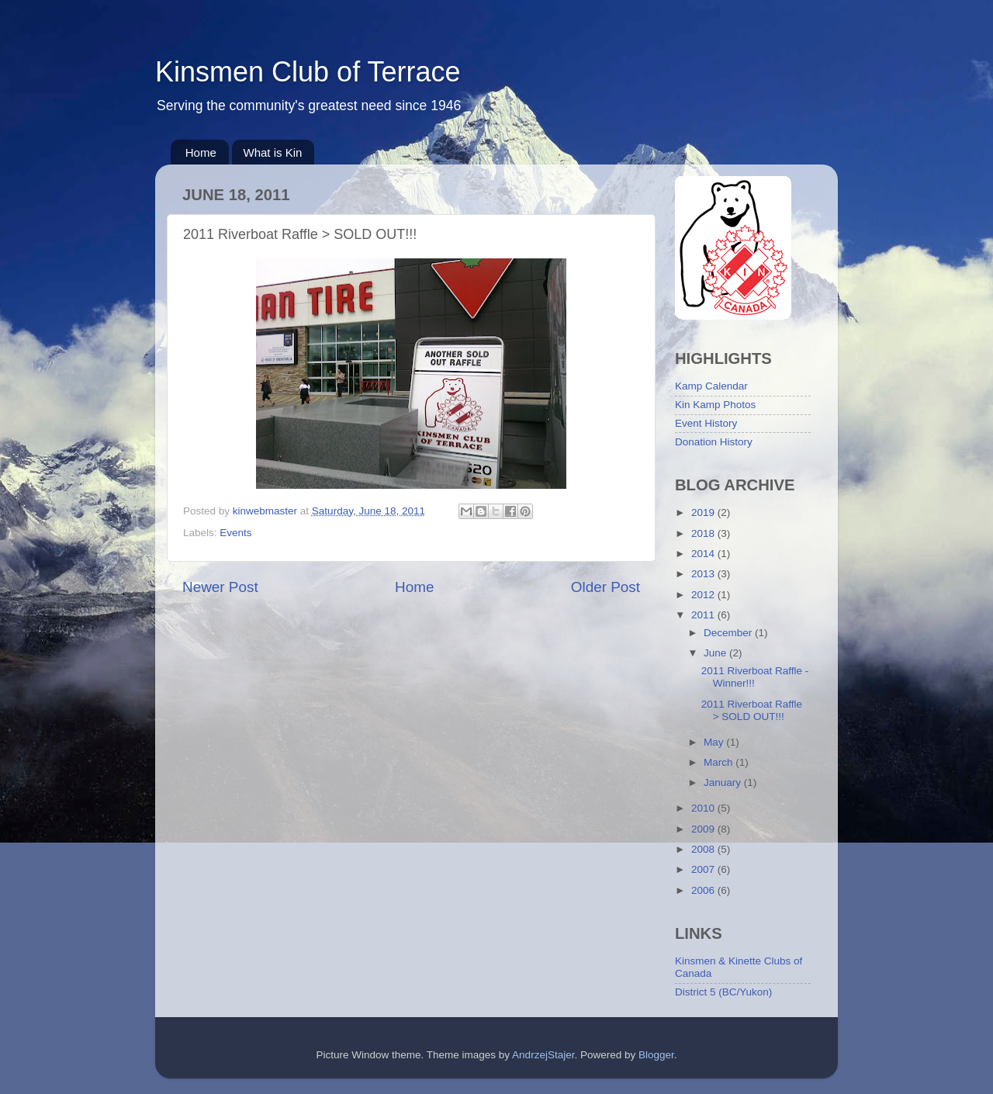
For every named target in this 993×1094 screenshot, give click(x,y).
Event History (706, 423)
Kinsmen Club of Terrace (308, 72)
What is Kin (273, 152)
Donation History (714, 442)
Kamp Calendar (711, 386)
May (715, 742)
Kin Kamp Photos (715, 404)
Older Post (605, 587)
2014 (704, 553)
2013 (704, 574)
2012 (704, 595)
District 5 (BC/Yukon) (723, 992)
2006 (704, 890)
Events (235, 532)
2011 (704, 615)
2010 (704, 808)
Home (200, 152)
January (724, 782)
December (729, 633)
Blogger (656, 1055)
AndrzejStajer (543, 1055)
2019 (704, 512)
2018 (704, 533)
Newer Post (220, 587)
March (719, 762)
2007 (704, 869)
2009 (704, 829)
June (716, 653)
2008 (704, 849)
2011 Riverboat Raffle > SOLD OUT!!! (751, 710)
